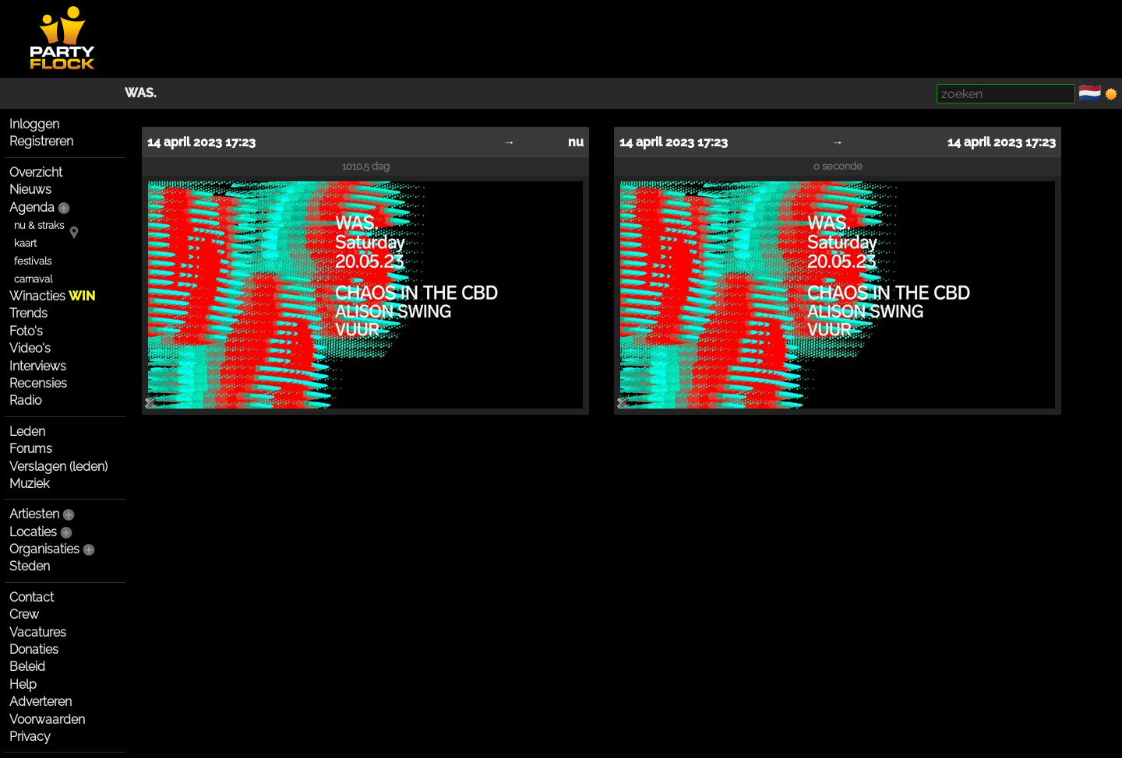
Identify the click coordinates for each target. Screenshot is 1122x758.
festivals (32, 261)
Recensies (38, 383)
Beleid (27, 666)
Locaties (33, 532)
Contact (31, 597)
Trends (28, 313)
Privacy (30, 736)
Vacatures (37, 632)
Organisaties (44, 549)
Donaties (33, 649)
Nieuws (30, 189)
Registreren (41, 141)
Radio (25, 400)
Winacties (52, 296)
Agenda (32, 207)
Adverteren (40, 701)
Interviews (37, 366)
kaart (25, 243)
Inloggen (34, 124)
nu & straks (39, 225)
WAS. (141, 93)
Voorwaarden (47, 719)
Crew (24, 614)
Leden (27, 431)
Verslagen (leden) (58, 466)
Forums (30, 448)
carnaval (33, 279)
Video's (30, 348)
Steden (29, 566)
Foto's (26, 331)
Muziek (29, 483)
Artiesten (34, 514)
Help (23, 684)
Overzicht (35, 172)
